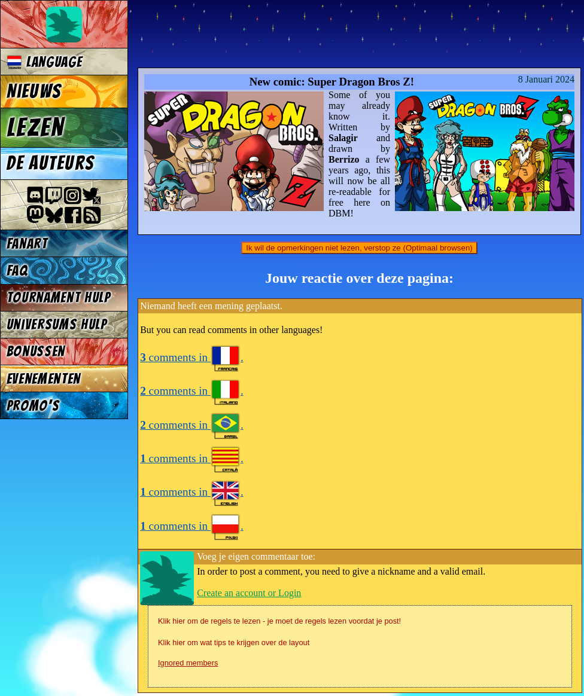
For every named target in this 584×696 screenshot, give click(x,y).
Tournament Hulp (59, 297)
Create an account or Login (249, 593)
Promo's (33, 405)
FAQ (17, 270)
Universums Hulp (57, 324)
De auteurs (50, 163)
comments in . (192, 357)
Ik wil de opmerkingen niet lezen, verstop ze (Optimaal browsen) (359, 247)
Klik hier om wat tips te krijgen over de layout (233, 642)
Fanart (27, 243)
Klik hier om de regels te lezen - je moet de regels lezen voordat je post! (279, 620)
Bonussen (36, 351)
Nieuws (34, 91)
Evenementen (44, 378)
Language (45, 61)
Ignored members (188, 662)
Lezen (36, 127)
